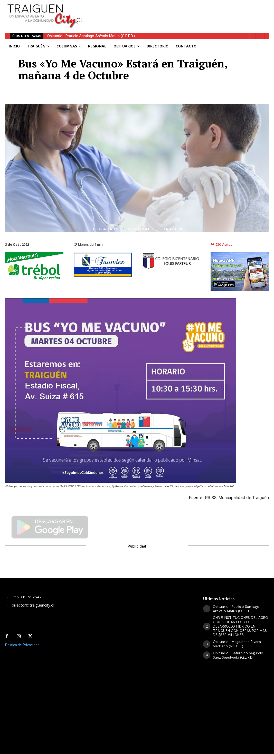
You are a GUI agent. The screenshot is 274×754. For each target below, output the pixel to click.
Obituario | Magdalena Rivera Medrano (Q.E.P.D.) (237, 643)
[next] (261, 36)
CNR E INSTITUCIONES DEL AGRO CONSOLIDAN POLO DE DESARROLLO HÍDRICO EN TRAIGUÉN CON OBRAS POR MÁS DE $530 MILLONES (240, 626)
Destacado (105, 229)
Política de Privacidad (22, 645)
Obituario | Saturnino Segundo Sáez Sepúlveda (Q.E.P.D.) (238, 655)
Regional (139, 229)
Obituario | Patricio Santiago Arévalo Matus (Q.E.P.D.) (91, 36)
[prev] (253, 36)
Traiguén (171, 229)
